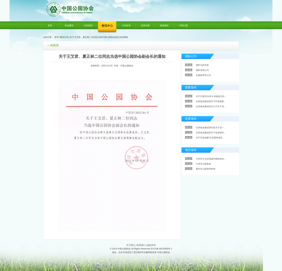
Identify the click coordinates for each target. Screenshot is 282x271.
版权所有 (151, 245)
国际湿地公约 (202, 70)
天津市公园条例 (203, 164)
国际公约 (191, 56)
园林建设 (164, 25)
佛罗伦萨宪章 (202, 65)
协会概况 (69, 25)
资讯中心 (107, 25)
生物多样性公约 (203, 75)
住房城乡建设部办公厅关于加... (211, 106)
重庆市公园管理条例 (205, 169)
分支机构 (88, 25)
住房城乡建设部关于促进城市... (211, 132)
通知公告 (64, 37)
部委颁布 (191, 118)
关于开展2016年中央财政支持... (211, 96)
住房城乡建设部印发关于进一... (211, 127)
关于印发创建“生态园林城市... (210, 137)
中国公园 (183, 25)
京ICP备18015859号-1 (161, 248)
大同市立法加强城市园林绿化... (211, 159)
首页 (50, 25)
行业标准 (126, 25)
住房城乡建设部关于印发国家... (211, 101)
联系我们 (141, 245)
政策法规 (145, 25)
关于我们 (130, 245)
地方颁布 (191, 149)
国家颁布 (191, 87)
